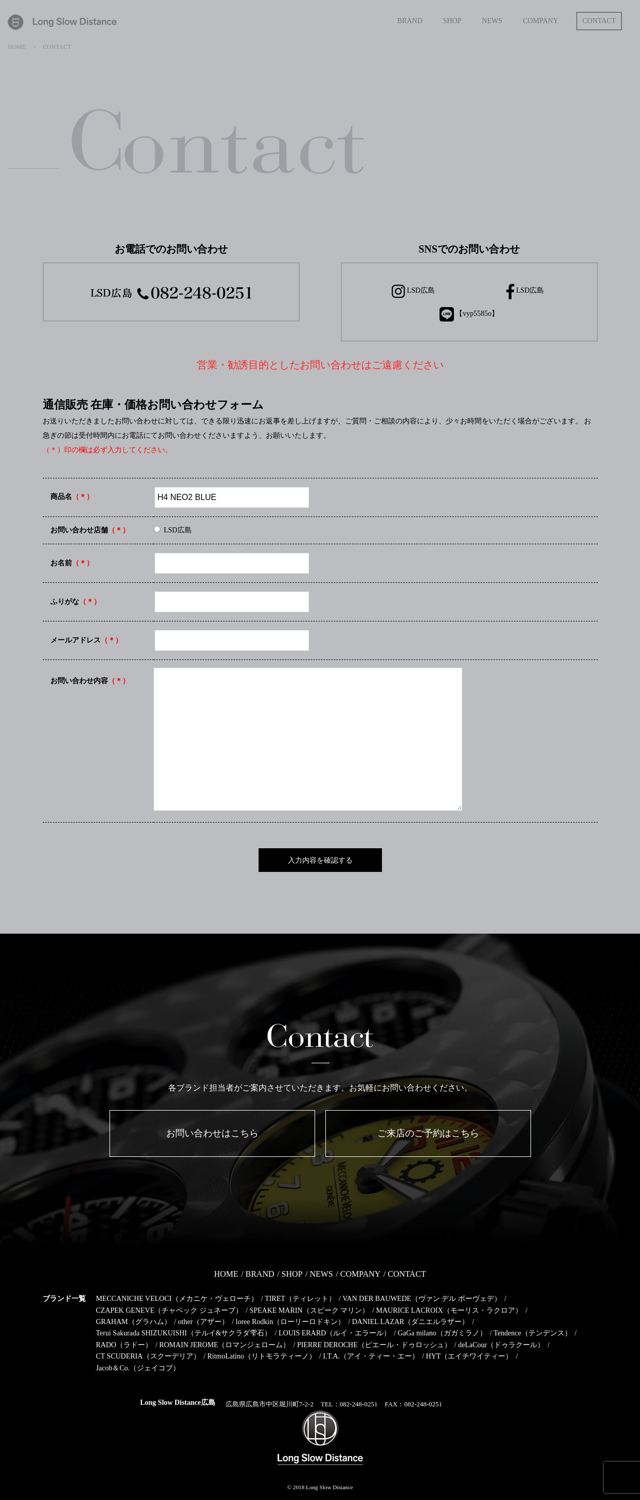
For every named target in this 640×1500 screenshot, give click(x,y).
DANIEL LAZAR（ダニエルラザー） (410, 1322)
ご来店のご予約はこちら (428, 1133)
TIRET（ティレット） (300, 1298)
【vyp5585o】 (469, 314)
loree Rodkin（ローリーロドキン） (290, 1322)
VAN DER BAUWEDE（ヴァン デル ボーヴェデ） (421, 1298)
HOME (226, 1274)
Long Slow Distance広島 (177, 1402)
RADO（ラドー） (124, 1345)
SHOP (292, 1274)
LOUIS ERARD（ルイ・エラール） (335, 1333)
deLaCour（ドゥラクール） (501, 1345)
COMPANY (360, 1274)
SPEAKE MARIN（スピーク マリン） (309, 1310)
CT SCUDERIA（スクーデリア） (148, 1356)
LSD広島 (413, 291)
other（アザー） (203, 1322)
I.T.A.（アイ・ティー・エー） (371, 1356)
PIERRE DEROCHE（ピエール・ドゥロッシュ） (374, 1345)
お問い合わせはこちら (212, 1133)
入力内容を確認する (320, 860)
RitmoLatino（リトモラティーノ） (261, 1356)
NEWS (321, 1274)
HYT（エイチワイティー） (469, 1356)
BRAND (260, 1274)
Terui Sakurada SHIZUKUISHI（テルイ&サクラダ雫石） (184, 1333)
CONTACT (407, 1274)
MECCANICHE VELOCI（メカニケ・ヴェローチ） (177, 1298)
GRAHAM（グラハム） (133, 1322)
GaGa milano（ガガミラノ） (442, 1333)
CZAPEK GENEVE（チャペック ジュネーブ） (169, 1310)
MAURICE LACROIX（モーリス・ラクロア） (449, 1310)
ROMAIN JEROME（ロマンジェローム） (224, 1345)
